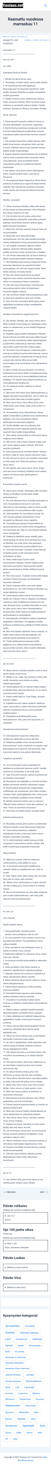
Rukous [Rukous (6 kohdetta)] (8, 1418)
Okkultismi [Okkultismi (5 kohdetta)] (10, 1399)
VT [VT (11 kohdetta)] (6, 1438)
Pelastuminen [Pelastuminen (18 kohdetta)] (12, 1405)
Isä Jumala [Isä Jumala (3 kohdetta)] (19, 1351)
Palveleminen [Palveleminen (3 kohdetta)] (25, 1399)
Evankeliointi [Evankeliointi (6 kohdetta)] (21, 1339)
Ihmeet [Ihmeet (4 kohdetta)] (21, 1345)
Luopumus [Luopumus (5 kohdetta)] (23, 1393)
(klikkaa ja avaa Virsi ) (16, 1287)
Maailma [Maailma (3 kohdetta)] (36, 1393)
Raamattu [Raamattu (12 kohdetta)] (24, 1412)
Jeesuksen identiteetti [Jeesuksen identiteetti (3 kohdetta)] (14, 1363)
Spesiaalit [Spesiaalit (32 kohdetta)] (28, 1425)
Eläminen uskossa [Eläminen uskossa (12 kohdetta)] (29, 1332)
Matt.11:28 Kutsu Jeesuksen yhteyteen (17, 1245)
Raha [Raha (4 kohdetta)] (36, 1412)
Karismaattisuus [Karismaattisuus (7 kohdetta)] (33, 1381)
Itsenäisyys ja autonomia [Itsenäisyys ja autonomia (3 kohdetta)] (15, 1357)
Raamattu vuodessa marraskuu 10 (14, 37)
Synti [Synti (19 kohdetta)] (42, 1425)
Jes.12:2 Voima (9, 1217)
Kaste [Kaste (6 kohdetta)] (7, 1387)
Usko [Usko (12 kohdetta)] (18, 1432)
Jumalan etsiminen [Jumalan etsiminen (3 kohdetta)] (13, 1381)
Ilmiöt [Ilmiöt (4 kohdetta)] (7, 1351)
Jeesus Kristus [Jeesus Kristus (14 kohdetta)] (13, 1374)
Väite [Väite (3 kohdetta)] (15, 1439)
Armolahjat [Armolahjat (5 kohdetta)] (30, 1326)
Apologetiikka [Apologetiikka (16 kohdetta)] (12, 1325)
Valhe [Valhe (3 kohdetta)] (39, 1432)
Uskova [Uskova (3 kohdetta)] (30, 1432)
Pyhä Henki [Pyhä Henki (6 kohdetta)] (30, 1405)
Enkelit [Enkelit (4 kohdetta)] (8, 1339)
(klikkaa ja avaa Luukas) (17, 1267)
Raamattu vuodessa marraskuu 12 (37, 40)
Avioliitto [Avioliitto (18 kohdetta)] (10, 1332)
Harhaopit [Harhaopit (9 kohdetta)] (37, 1339)
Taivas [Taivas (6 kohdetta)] (8, 1432)
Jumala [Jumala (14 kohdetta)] (30, 1374)
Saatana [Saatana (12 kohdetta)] (21, 1418)
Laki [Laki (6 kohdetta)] (17, 1387)
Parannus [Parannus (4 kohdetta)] (40, 1399)
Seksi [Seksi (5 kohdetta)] (33, 1418)
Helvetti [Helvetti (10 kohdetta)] (9, 1345)
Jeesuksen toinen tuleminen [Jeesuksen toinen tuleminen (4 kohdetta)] (17, 1368)
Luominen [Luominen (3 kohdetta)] (9, 1393)
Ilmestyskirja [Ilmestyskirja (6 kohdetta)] (35, 1345)
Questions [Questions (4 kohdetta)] (9, 1412)
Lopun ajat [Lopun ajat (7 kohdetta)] (29, 1387)
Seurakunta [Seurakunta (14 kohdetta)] (11, 1425)
